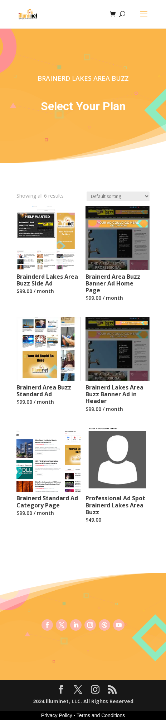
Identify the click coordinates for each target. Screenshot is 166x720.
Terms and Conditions (101, 715)
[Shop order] (118, 196)
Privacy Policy (56, 715)
